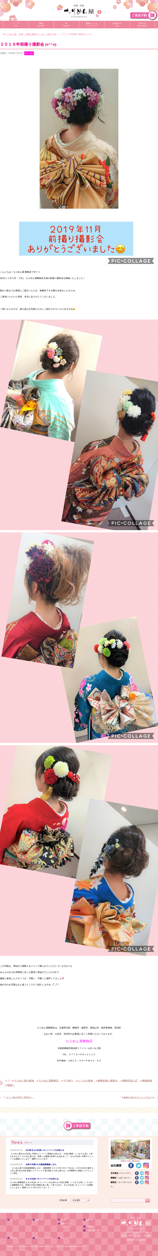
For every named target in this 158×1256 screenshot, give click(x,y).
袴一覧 (63, 1220)
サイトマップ (66, 1238)
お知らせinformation (142, 24)
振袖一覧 (39, 1220)
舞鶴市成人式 (129, 1080)
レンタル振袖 (85, 1080)
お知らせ (89, 1220)
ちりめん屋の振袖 (24, 1080)
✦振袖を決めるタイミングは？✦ (138, 1097)
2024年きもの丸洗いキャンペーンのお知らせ (45, 1150)
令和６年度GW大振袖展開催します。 (42, 1164)
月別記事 (63, 1200)
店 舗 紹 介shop (117, 24)
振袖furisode (41, 24)
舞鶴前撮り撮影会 (108, 1080)
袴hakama (66, 24)
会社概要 (116, 1165)
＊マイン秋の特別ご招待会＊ (18, 1097)
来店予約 (13, 1238)
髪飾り (11, 1085)
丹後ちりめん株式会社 (64, 1246)
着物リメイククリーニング (92, 24)
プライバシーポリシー (44, 1238)
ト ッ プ (13, 1220)
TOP (30, 34)
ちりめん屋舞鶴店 (49, 1080)
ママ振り (68, 1080)
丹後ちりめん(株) (93, 1230)
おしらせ (29, 53)
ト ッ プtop (16, 24)
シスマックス (23, 1250)
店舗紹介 (89, 1226)
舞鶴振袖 (147, 1080)
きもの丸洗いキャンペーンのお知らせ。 (43, 1179)
